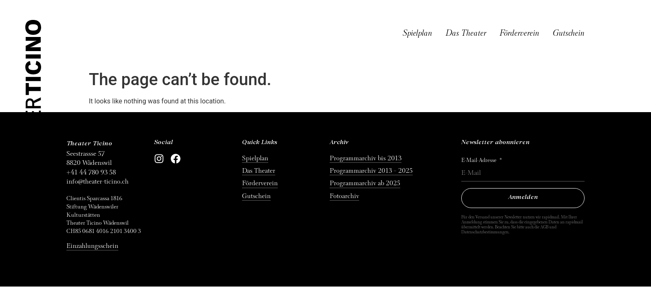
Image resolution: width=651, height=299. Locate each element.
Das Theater (465, 33)
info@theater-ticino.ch (97, 181)
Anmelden (523, 197)
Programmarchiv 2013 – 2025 (371, 171)
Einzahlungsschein (92, 246)
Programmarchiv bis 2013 (365, 158)
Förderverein (519, 33)
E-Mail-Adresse (479, 160)
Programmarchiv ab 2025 (365, 183)
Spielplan (417, 33)
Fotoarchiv (344, 196)
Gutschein (569, 33)
